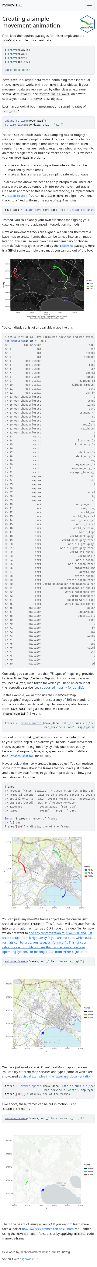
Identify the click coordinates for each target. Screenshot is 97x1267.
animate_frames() (30, 924)
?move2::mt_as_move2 (54, 94)
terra (21, 58)
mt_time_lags (14, 124)
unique (9, 120)
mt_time (21, 120)
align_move (33, 210)
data (8, 70)
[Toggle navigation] (89, 5)
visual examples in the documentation (57, 1076)
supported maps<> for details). (62, 687)
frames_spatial (32, 723)
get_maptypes (14, 341)
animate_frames (16, 961)
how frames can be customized (50, 1229)
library (10, 50)
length (9, 818)
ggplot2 (23, 62)
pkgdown (25, 1259)
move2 (21, 54)
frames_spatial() (15, 713)
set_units (88, 210)
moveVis (9, 5)
